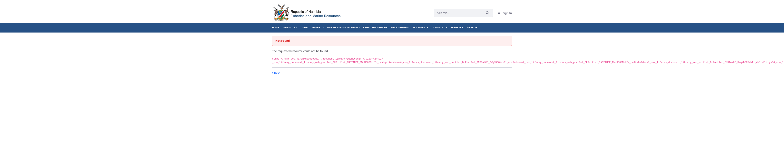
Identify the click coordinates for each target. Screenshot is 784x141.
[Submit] (487, 13)
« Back (276, 72)
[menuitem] (277, 26)
